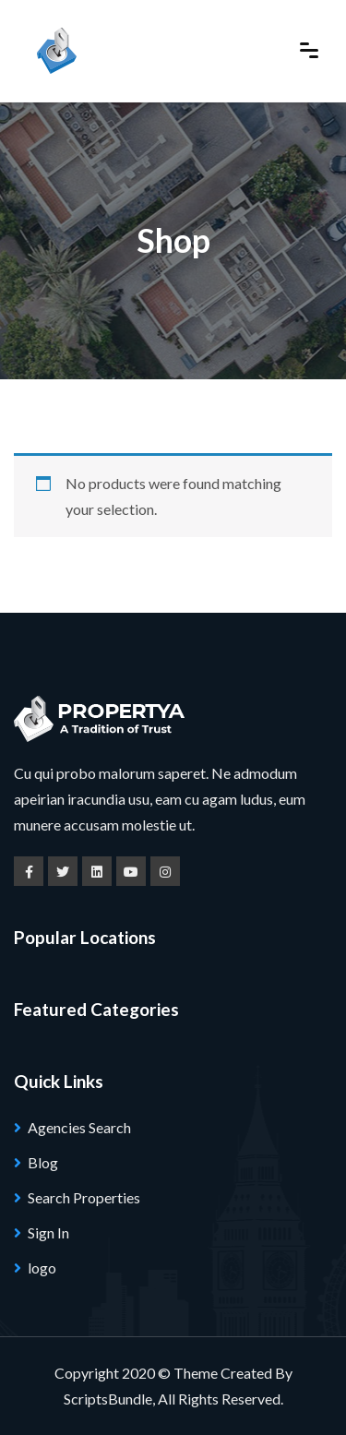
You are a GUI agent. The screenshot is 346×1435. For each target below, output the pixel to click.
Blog (43, 1162)
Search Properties (84, 1197)
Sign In (48, 1232)
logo (42, 1267)
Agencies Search (79, 1127)
